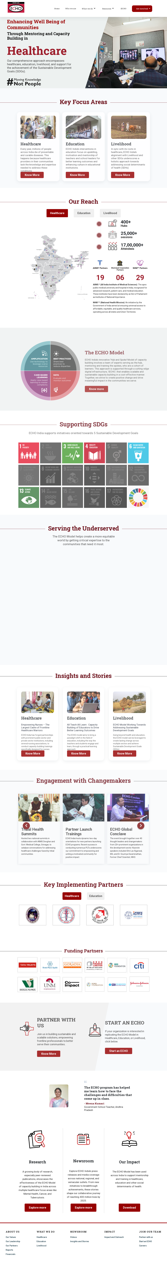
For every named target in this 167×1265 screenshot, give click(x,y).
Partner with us (146, 1237)
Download (129, 1207)
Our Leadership (13, 1241)
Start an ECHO (145, 1241)
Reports (9, 1250)
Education (95, 896)
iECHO (123, 8)
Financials (10, 1254)
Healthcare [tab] (57, 213)
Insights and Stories (79, 1241)
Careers (143, 1246)
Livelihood (41, 1246)
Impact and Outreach (114, 1237)
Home (57, 8)
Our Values (11, 1237)
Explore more (37, 1207)
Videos (73, 1237)
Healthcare (72, 896)
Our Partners (12, 1246)
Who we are (70, 8)
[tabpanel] (83, 915)
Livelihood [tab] (110, 213)
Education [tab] (83, 213)
